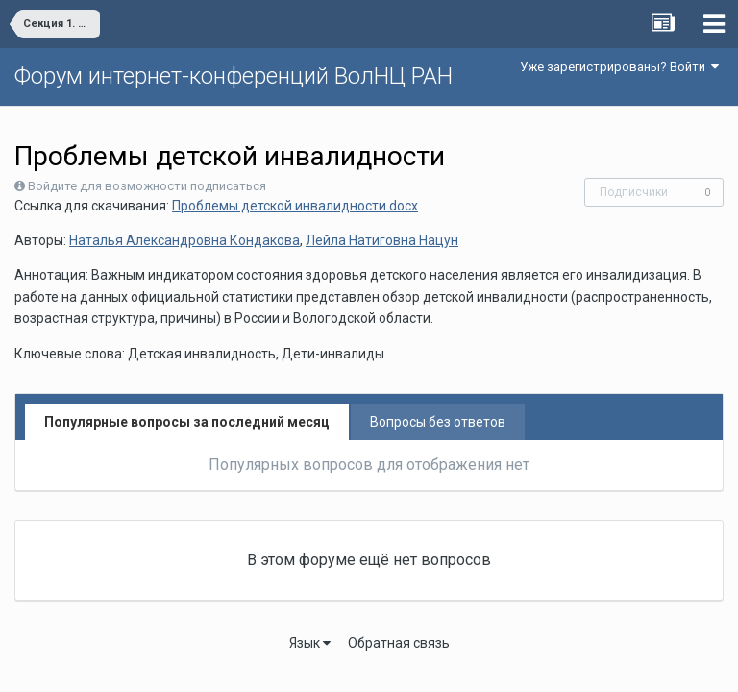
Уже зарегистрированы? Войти (619, 67)
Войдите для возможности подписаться (147, 186)
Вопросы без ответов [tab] (437, 422)
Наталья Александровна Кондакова (184, 240)
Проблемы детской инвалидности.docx (295, 205)
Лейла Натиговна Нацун (382, 240)
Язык (310, 643)
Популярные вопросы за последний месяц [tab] (187, 422)
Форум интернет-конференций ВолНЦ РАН (233, 75)
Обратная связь (399, 643)
